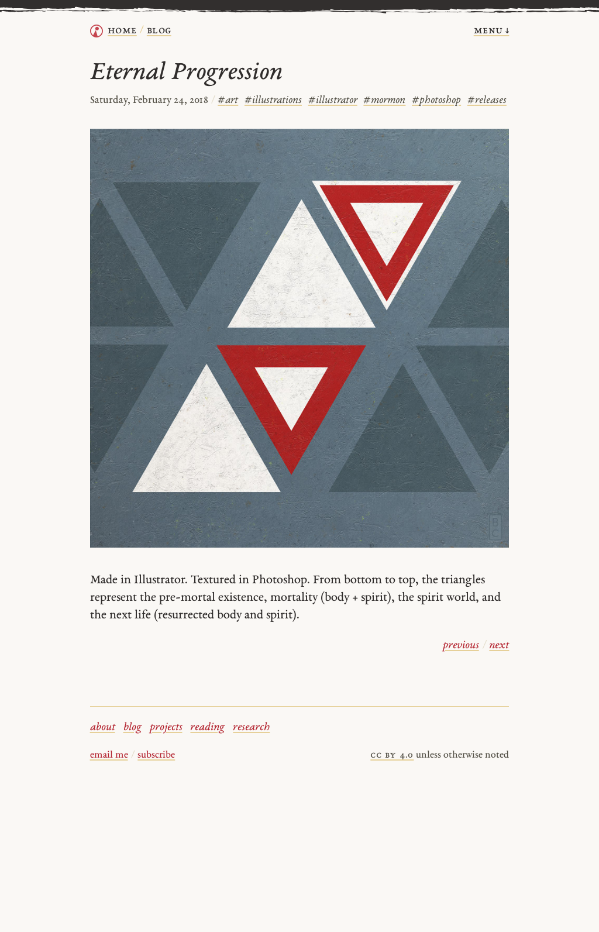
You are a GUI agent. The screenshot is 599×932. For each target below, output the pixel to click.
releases (487, 100)
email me (109, 755)
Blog (159, 31)
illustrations (273, 100)
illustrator (332, 100)
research (251, 727)
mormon (384, 100)
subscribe (156, 755)
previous (461, 645)
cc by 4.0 (392, 755)
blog (132, 727)
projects (166, 727)
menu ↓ (492, 31)
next (499, 645)
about (102, 727)
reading (207, 727)
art (228, 100)
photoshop (436, 100)
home (122, 31)
